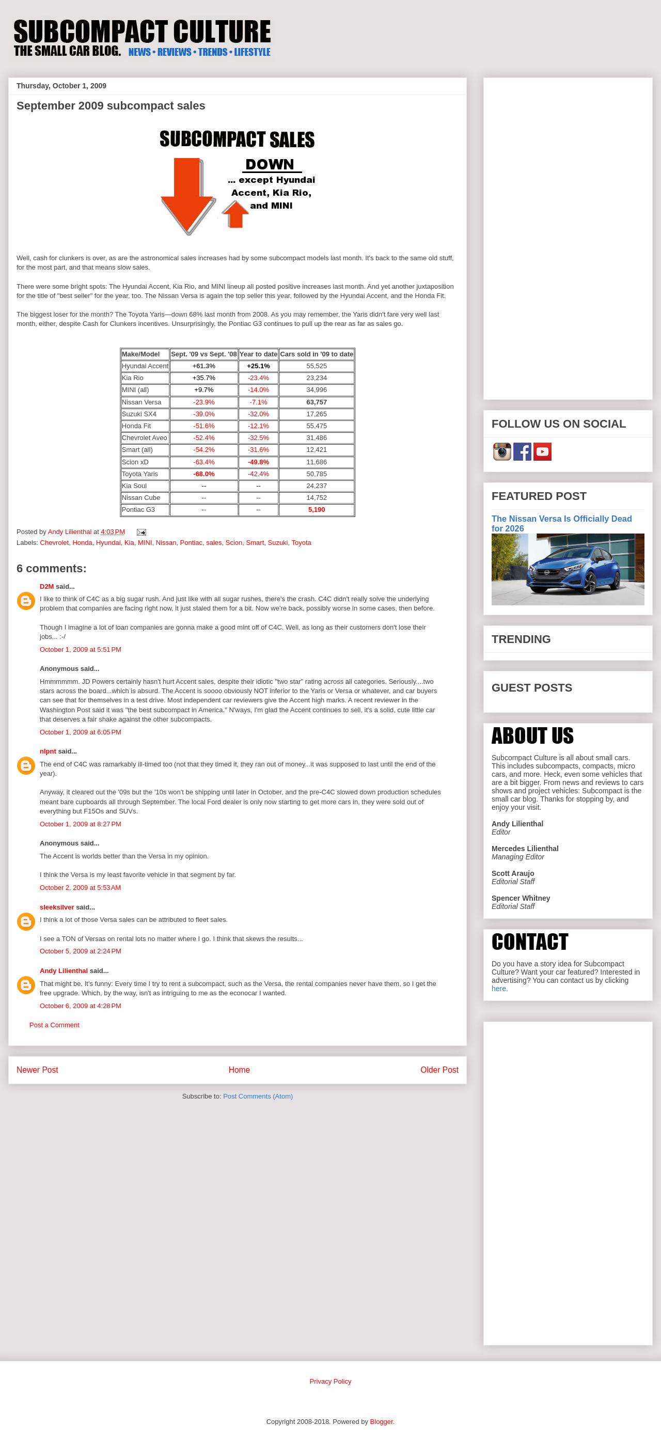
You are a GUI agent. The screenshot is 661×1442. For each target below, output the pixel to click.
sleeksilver (57, 907)
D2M (47, 586)
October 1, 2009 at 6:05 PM (80, 732)
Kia (129, 542)
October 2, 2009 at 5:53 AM (80, 887)
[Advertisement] (568, 236)
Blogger (381, 1421)
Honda (82, 542)
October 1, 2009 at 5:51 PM (80, 649)
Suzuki (277, 542)
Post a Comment (54, 1025)
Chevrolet (54, 542)
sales (214, 542)
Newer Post (37, 1069)
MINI (145, 542)
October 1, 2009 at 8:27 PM (80, 824)
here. (500, 988)
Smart (255, 542)
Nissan (166, 542)
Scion (234, 542)
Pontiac (191, 542)
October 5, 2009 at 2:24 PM (80, 951)
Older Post (439, 1069)
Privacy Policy (331, 1381)
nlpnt (48, 751)
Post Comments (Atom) (258, 1096)
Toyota (301, 542)
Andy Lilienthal (64, 971)
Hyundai (108, 542)
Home (239, 1069)
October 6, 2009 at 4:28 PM (80, 1006)
